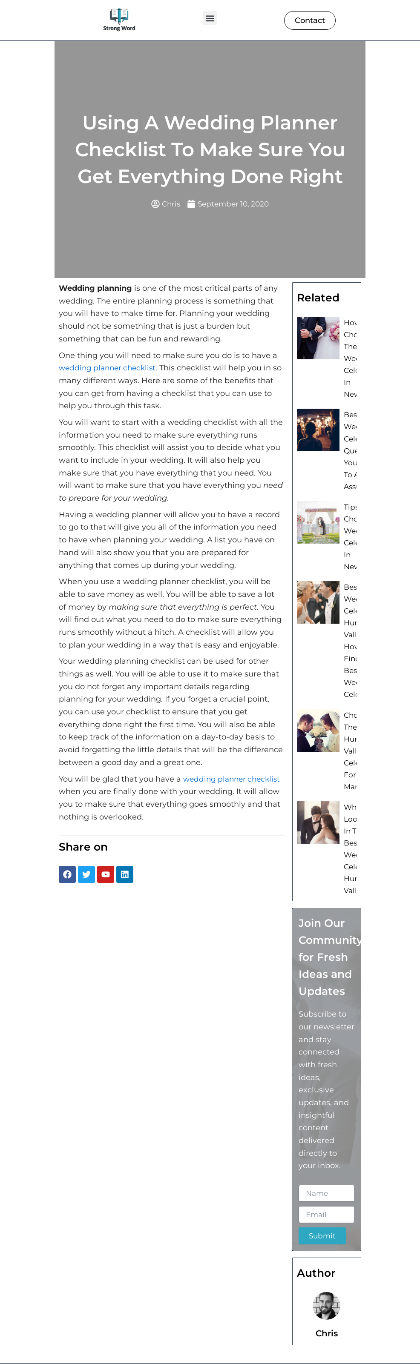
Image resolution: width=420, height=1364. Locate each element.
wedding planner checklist (110, 368)
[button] (210, 18)
